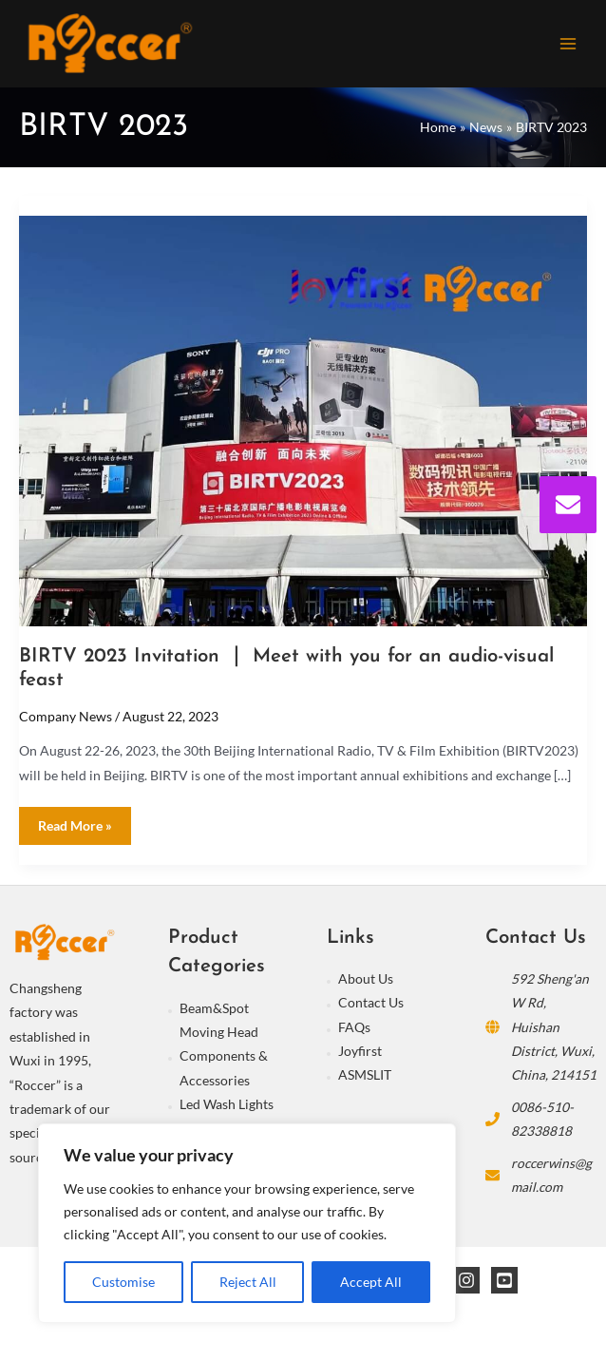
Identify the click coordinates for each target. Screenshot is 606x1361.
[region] (247, 1223)
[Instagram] (466, 1280)
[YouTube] (504, 1280)
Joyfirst (360, 1051)
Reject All (247, 1282)
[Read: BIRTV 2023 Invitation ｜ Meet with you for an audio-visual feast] (303, 419)
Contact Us (371, 1002)
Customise (123, 1282)
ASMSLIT (364, 1074)
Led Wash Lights (227, 1104)
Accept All (371, 1282)
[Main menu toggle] (568, 43)
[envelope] (568, 504)
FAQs (354, 1027)
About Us (365, 978)
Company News (65, 716)
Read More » (74, 820)
